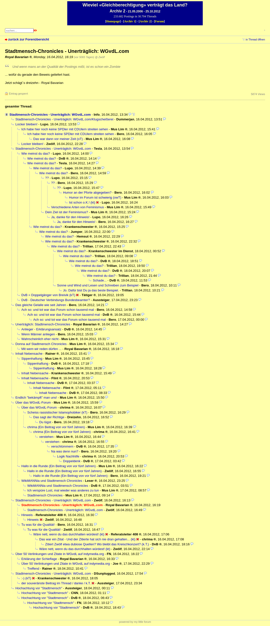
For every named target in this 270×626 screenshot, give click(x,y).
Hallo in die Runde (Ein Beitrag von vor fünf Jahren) (58, 466)
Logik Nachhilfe (68, 456)
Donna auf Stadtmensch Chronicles (41, 344)
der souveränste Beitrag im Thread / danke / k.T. (56, 583)
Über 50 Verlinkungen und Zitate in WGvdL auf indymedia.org (59, 554)
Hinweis (27, 515)
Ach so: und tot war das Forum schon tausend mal (57, 310)
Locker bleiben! (26, 124)
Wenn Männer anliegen (38, 334)
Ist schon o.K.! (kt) (82, 202)
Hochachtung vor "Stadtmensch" (38, 588)
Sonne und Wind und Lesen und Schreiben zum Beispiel (97, 285)
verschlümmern (62, 446)
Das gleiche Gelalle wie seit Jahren (40, 305)
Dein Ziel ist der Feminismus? (66, 212)
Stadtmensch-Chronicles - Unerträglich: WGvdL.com (50, 114)
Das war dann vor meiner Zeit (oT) (58, 139)
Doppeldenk (71, 461)
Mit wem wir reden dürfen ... (41, 349)
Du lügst (45, 422)
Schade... (99, 280)
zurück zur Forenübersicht (28, 39)
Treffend (33, 568)
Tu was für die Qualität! (38, 524)
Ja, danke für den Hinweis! (70, 217)
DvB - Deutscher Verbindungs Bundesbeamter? (55, 300)
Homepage (113, 21)
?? (47, 178)
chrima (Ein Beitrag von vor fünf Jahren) (56, 427)
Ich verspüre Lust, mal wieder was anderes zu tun (63, 490)
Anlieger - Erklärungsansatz (41, 329)
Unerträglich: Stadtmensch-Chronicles (42, 324)
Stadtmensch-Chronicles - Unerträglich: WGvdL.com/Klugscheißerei (64, 119)
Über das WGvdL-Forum (33, 402)
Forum (159, 21)
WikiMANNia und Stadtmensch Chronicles (51, 481)
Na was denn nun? (64, 451)
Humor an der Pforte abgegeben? (87, 192)
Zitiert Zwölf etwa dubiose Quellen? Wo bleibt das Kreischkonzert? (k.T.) (97, 544)
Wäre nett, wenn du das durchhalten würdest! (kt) (68, 534)
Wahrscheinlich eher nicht (40, 339)
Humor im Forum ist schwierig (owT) (95, 197)
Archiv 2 (145, 21)
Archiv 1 (129, 21)
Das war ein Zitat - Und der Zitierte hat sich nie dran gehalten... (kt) (87, 539)
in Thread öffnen (255, 39)
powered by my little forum (135, 621)
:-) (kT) (26, 578)
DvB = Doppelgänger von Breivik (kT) (48, 295)
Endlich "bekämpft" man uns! (36, 397)
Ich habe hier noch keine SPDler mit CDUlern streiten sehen (64, 129)
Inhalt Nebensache (28, 353)
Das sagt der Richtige (48, 417)
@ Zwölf (100, 57)
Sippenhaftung (31, 358)
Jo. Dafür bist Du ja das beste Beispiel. (91, 290)
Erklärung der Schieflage (39, 559)
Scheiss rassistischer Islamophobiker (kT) (57, 412)
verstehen (46, 437)
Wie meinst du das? (35, 153)
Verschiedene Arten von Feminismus (77, 207)
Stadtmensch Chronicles (45, 495)
